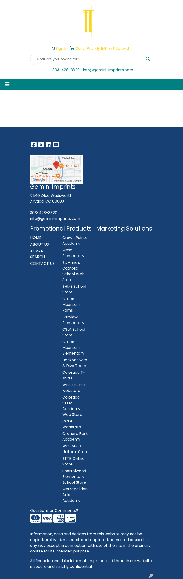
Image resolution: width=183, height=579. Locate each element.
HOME (35, 237)
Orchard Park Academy (75, 436)
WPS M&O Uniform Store (75, 449)
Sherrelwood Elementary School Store (74, 476)
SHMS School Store (74, 289)
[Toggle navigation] (7, 84)
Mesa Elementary (73, 253)
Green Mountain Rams (71, 304)
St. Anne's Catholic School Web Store (73, 271)
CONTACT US (42, 263)
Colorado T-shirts (73, 375)
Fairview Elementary (73, 319)
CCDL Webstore (71, 424)
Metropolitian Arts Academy (75, 494)
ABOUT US (39, 244)
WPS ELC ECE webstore (74, 387)
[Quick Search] (86, 59)
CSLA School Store (73, 332)
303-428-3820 (66, 70)
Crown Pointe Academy (75, 240)
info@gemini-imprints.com (108, 70)
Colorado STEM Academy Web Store (72, 406)
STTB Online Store (73, 461)
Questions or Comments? (54, 510)
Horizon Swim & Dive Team (74, 362)
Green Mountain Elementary (73, 347)
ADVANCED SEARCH (40, 254)
